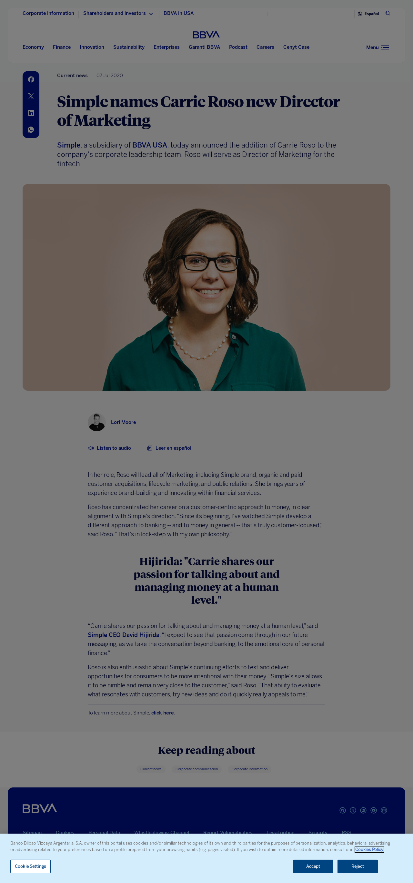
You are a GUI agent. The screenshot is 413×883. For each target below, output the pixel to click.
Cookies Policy (369, 849)
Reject (357, 866)
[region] (206, 858)
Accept (313, 866)
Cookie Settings (30, 866)
